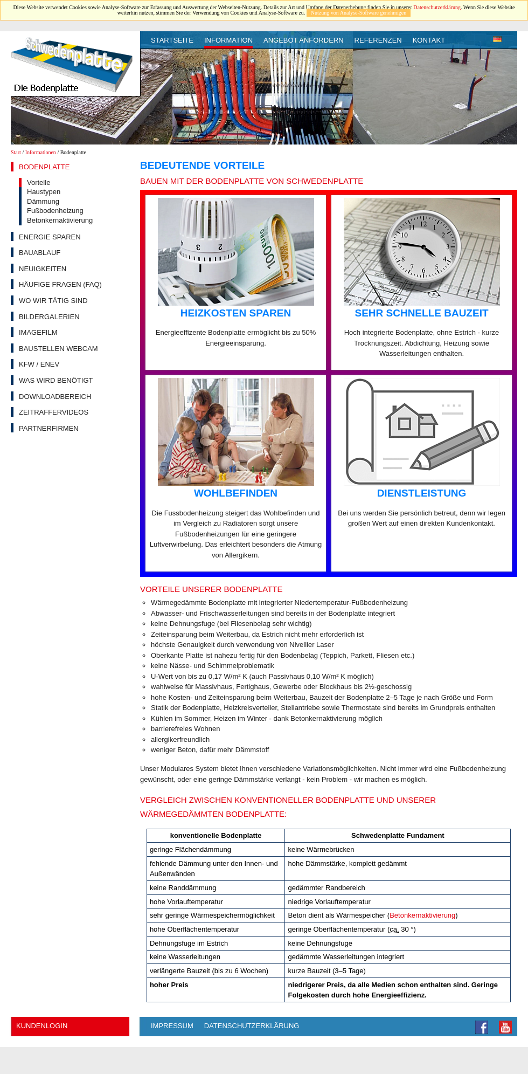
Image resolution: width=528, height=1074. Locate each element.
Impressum (172, 1026)
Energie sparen (50, 237)
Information (228, 40)
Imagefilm (38, 332)
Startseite (172, 40)
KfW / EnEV (39, 364)
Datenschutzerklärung (437, 7)
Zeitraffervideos (53, 412)
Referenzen (378, 40)
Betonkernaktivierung (60, 220)
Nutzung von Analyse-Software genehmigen (358, 13)
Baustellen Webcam (58, 349)
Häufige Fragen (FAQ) (60, 284)
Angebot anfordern (303, 40)
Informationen (40, 152)
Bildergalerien (49, 317)
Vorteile (38, 182)
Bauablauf (39, 253)
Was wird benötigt (56, 380)
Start (16, 152)
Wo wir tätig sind (53, 301)
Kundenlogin (41, 1026)
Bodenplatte (44, 167)
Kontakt (429, 40)
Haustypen (43, 192)
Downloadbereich (55, 397)
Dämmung (43, 201)
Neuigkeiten (42, 269)
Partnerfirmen (49, 428)
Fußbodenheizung (55, 210)
